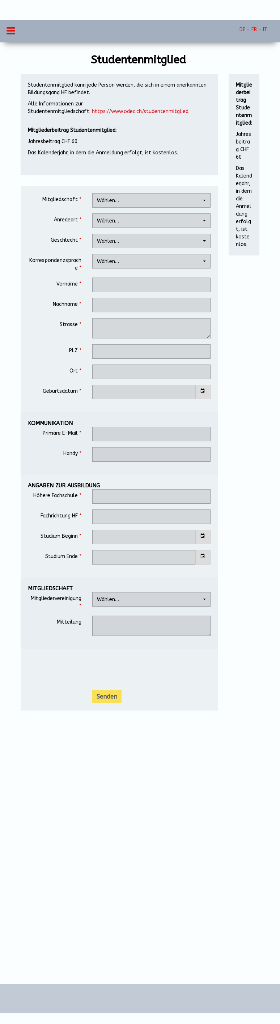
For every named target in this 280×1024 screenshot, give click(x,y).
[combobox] (151, 200)
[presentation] (147, 670)
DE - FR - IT (253, 29)
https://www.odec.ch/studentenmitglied (140, 111)
